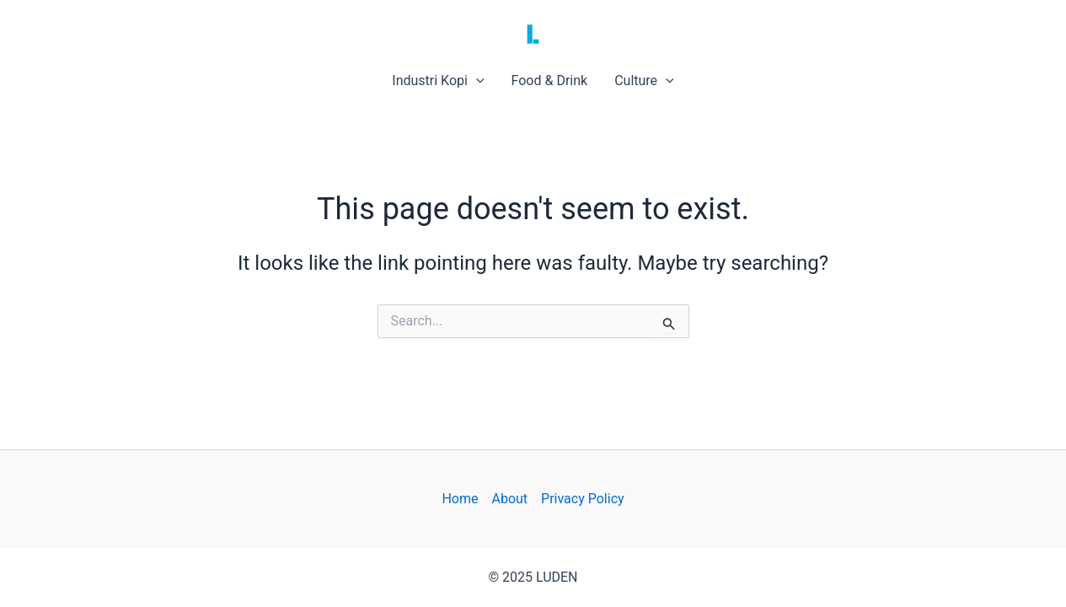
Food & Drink (550, 81)
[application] (476, 81)
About (509, 499)
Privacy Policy (582, 499)
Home (460, 499)
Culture (644, 81)
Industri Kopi (438, 81)
